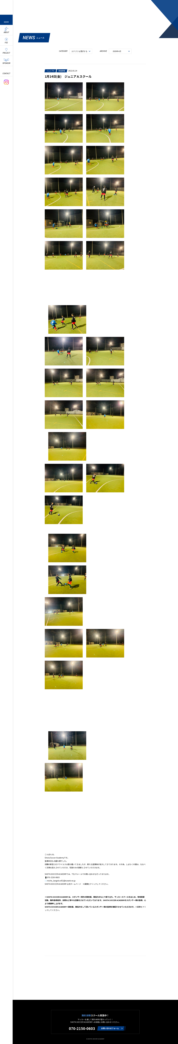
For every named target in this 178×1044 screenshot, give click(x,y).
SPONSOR (6, 63)
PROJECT (6, 53)
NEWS (6, 22)
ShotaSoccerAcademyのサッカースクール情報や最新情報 (6, 7)
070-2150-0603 (82, 1028)
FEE (6, 43)
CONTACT (6, 73)
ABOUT (6, 32)
